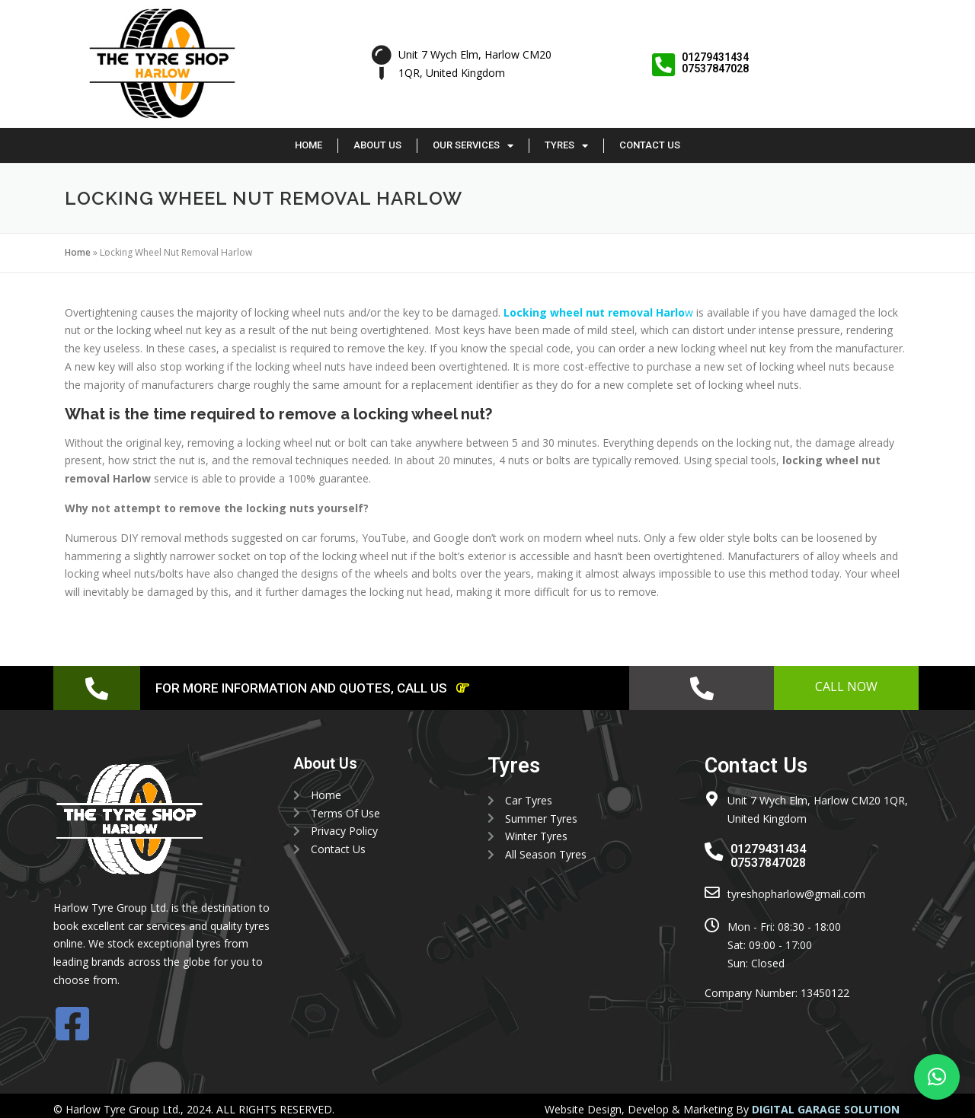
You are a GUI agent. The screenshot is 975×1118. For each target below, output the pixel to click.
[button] (937, 1077)
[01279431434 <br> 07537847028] (663, 65)
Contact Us (649, 145)
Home (308, 145)
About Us (377, 145)
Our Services (473, 145)
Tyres (566, 145)
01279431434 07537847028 (715, 63)
